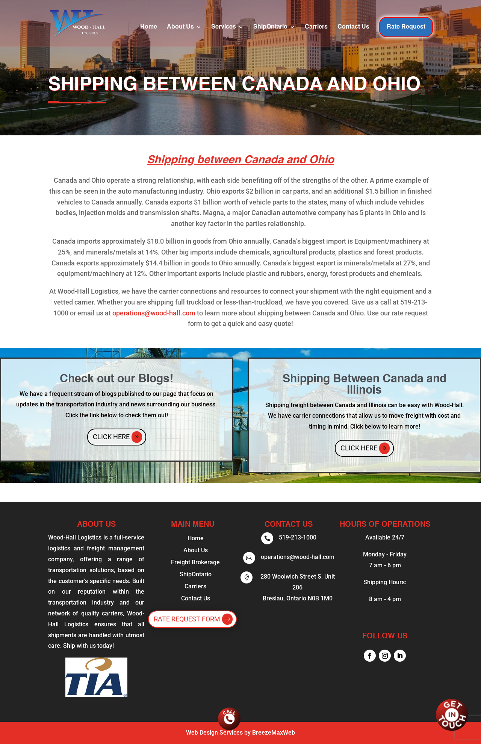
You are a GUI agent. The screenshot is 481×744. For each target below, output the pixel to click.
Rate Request (406, 27)
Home (148, 27)
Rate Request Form (187, 619)
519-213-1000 (297, 537)
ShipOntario (270, 27)
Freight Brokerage (195, 562)
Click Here (111, 437)
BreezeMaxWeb (273, 732)
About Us (180, 27)
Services (223, 27)
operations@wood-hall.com (153, 313)
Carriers (316, 27)
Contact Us (353, 27)
